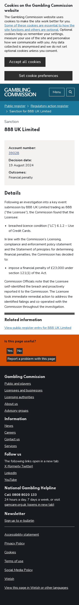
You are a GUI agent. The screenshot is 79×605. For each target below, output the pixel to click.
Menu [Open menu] (57, 92)
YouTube (10, 479)
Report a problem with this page (31, 358)
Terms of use (13, 561)
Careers (10, 432)
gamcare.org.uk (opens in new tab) (29, 504)
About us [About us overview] (11, 404)
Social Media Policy (18, 570)
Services (10, 446)
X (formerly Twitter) (18, 466)
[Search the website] (70, 92)
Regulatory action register (49, 106)
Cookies (10, 552)
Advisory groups (16, 410)
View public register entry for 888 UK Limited (37, 327)
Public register (14, 106)
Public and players (17, 383)
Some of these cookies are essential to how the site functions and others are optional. (39, 27)
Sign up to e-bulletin (19, 520)
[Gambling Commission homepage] (20, 95)
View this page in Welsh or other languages (36, 587)
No (20, 350)
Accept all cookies (25, 61)
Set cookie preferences (38, 75)
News (8, 426)
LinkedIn (10, 473)
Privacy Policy (14, 543)
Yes (10, 350)
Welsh (9, 579)
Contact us (12, 439)
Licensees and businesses (23, 390)
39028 (14, 153)
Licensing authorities (19, 397)
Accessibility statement (21, 534)
